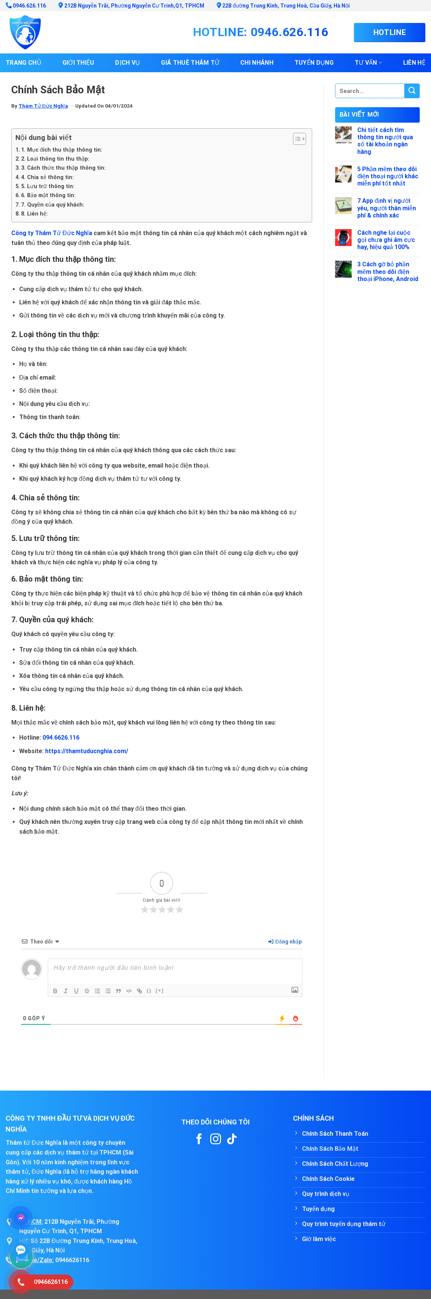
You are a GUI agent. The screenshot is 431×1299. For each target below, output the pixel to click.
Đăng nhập (285, 942)
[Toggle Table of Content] (295, 138)
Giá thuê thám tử (190, 62)
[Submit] (412, 91)
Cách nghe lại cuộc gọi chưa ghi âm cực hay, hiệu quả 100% (386, 240)
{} (149, 990)
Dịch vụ (127, 62)
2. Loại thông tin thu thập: (55, 159)
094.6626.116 (60, 737)
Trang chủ (23, 62)
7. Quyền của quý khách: (52, 205)
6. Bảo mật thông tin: (48, 195)
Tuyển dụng (314, 62)
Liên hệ (414, 62)
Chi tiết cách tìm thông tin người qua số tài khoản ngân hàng (385, 140)
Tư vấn (368, 63)
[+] (160, 990)
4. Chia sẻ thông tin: (47, 177)
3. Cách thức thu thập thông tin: (63, 168)
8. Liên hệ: (34, 214)
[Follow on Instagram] (215, 1140)
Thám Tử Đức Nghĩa (43, 106)
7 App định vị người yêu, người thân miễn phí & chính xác (386, 208)
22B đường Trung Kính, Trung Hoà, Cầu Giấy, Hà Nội (283, 6)
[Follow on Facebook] (199, 1140)
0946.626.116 (26, 6)
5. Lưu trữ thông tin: (47, 186)
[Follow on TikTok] (231, 1140)
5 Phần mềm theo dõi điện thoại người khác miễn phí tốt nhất (387, 176)
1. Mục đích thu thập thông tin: (61, 150)
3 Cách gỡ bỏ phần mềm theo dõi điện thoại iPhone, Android (387, 271)
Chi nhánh (256, 62)
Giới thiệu (78, 62)
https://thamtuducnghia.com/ (86, 751)
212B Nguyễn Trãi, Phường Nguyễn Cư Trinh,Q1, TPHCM (131, 6)
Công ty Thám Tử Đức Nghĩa (51, 233)
